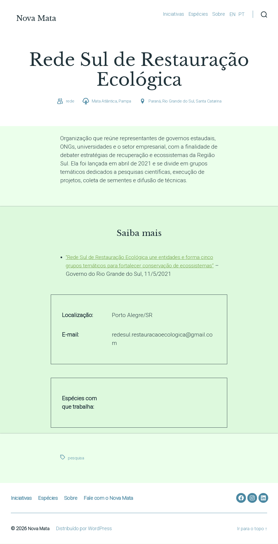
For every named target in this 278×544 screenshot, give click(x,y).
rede (67, 101)
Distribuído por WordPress (85, 529)
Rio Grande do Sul (179, 101)
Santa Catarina (210, 101)
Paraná (154, 101)
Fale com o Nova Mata (114, 498)
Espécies (198, 14)
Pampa (123, 101)
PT (241, 14)
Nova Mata (50, 14)
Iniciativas (173, 14)
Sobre (218, 14)
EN (232, 14)
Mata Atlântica (102, 101)
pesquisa (76, 458)
